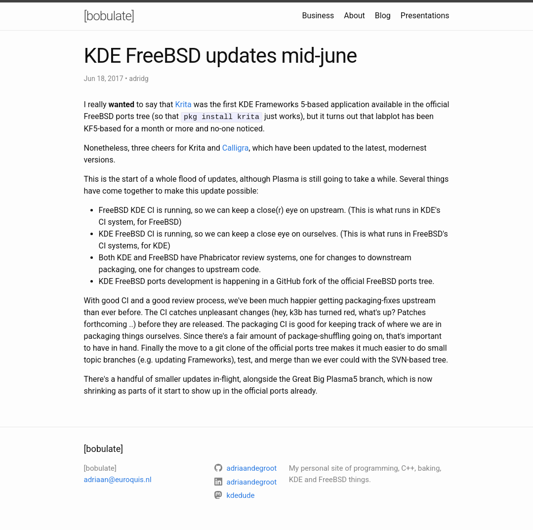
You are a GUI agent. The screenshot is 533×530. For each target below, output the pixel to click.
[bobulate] (109, 15)
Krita (183, 104)
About (354, 15)
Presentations (425, 15)
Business (318, 15)
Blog (383, 15)
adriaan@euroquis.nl (118, 478)
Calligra (235, 147)
